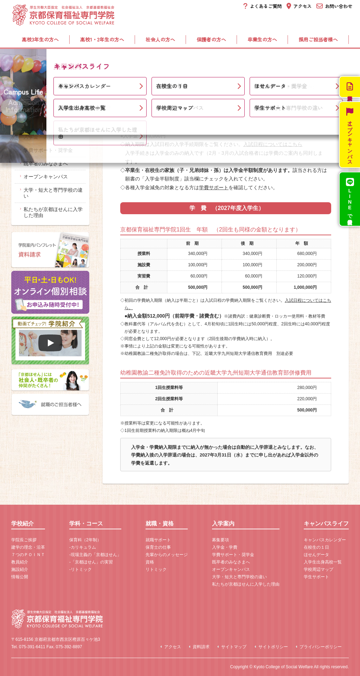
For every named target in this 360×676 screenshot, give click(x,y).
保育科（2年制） (85, 539)
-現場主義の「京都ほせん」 (95, 554)
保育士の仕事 (158, 547)
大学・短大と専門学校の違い (53, 193)
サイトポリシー (273, 646)
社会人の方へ (160, 39)
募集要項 (33, 123)
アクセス (172, 646)
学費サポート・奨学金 (48, 150)
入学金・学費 (38, 137)
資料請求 (201, 646)
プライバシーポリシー (321, 646)
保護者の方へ (211, 39)
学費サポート (214, 187)
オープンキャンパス (46, 176)
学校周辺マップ (318, 569)
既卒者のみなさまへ (46, 163)
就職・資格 (175, 59)
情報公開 (19, 576)
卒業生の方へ (262, 39)
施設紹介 (19, 569)
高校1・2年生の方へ (102, 39)
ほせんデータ (316, 554)
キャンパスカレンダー (325, 539)
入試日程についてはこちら (272, 144)
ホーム (18, 80)
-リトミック (80, 569)
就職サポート (158, 539)
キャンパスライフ (308, 59)
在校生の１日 (316, 547)
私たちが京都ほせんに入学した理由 (53, 212)
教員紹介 (19, 562)
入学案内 (238, 59)
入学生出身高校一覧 (323, 562)
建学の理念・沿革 (28, 547)
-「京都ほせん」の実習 (91, 562)
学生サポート (316, 576)
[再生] (50, 342)
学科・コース (107, 59)
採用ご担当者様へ (318, 39)
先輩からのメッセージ (167, 554)
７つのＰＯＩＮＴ (28, 554)
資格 (150, 562)
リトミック (156, 569)
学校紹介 (41, 59)
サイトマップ (233, 646)
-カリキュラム (82, 547)
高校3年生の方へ (40, 39)
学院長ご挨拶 (24, 539)
